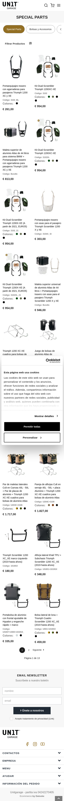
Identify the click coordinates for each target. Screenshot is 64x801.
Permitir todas (32, 426)
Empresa (31, 760)
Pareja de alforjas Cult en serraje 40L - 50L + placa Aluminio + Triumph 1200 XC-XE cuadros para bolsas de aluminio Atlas (48, 491)
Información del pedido (31, 783)
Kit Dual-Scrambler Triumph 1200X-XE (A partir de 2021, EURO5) (15, 223)
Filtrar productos (15, 43)
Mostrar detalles (44, 416)
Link (51, 718)
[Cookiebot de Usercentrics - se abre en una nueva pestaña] (46, 361)
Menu (31, 768)
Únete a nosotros (32, 710)
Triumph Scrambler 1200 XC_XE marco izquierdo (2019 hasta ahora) (15, 558)
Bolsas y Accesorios (40, 29)
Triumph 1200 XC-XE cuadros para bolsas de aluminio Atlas (15, 354)
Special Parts (14, 29)
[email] (32, 700)
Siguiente (38, 650)
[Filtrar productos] (30, 43)
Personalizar (32, 437)
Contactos (31, 753)
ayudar (31, 776)
